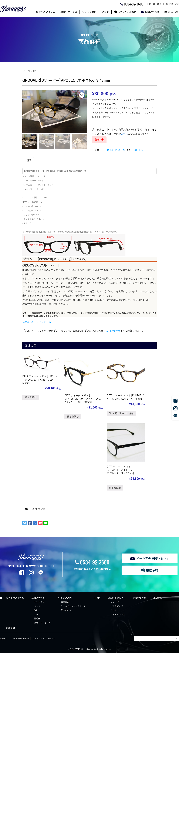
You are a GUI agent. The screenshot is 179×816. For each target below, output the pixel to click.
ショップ (114, 526)
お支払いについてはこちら (36, 322)
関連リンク (5, 562)
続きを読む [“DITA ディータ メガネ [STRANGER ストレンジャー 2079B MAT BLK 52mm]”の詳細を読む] (135, 411)
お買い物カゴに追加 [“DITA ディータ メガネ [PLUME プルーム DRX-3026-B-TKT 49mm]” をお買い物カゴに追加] (108, 408)
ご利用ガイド (116, 530)
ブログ (105, 12)
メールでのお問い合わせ (152, 482)
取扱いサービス (68, 12)
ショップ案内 (89, 12)
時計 (36, 534)
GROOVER (111, 150)
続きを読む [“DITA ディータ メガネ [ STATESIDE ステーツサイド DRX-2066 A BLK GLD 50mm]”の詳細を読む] (65, 411)
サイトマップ (38, 562)
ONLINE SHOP (127, 12)
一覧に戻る (31, 71)
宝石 (36, 538)
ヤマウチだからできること (73, 530)
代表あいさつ (67, 534)
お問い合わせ (152, 12)
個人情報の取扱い (21, 562)
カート (113, 534)
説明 (29, 160)
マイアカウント (117, 538)
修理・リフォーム (42, 546)
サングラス (39, 526)
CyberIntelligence (103, 572)
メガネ (121, 150)
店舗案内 (65, 526)
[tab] (29, 160)
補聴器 (37, 542)
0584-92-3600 (94, 485)
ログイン (52, 562)
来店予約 (152, 494)
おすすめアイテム (45, 12)
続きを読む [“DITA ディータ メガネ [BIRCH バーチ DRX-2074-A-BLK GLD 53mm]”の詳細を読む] (31, 393)
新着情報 (10, 551)
